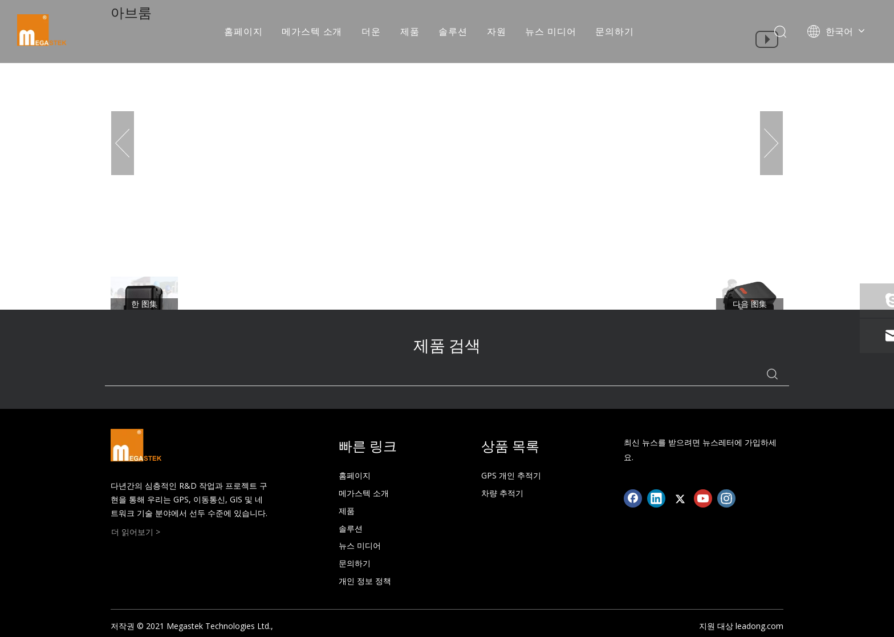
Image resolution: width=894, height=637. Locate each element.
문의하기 (614, 31)
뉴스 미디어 (550, 31)
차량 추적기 (502, 493)
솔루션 (452, 31)
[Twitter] (679, 498)
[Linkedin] (656, 498)
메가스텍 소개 (312, 31)
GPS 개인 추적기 (511, 475)
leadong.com (759, 625)
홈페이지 (243, 31)
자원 (496, 31)
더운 (371, 31)
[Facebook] (633, 498)
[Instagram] (726, 498)
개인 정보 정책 (365, 580)
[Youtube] (703, 498)
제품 (410, 31)
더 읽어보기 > (135, 531)
